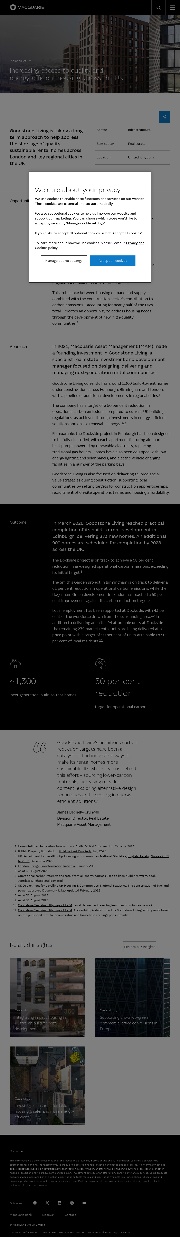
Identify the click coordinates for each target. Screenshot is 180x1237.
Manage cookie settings (64, 261)
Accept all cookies (112, 261)
